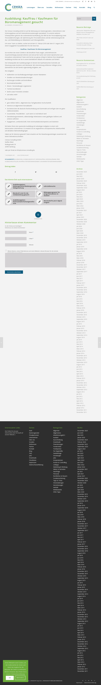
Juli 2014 (79, 340)
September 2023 (82, 188)
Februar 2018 (81, 260)
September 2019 (82, 242)
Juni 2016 (79, 299)
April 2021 (80, 215)
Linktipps (79, 134)
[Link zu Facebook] (85, 1)
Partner (31, 446)
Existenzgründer (34, 433)
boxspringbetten (80, 63)
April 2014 (80, 346)
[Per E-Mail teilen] (56, 172)
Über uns (32, 440)
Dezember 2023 (82, 185)
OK (10, 678)
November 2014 (82, 331)
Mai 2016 (79, 301)
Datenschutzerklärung (36, 465)
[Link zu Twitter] (88, 1)
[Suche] (94, 7)
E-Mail (31, 238)
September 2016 (82, 292)
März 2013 (80, 376)
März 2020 (80, 233)
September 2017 (82, 272)
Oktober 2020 (81, 224)
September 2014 (82, 335)
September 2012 (82, 389)
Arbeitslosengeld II (82, 104)
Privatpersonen (34, 435)
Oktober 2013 (81, 360)
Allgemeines (8, 25)
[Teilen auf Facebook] (15, 172)
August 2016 (81, 294)
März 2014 (80, 349)
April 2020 (80, 231)
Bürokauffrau (40, 159)
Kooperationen (81, 129)
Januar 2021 (80, 217)
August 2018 (81, 251)
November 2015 (82, 315)
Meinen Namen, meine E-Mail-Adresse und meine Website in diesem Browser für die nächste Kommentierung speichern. (33, 251)
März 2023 (80, 201)
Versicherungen (81, 154)
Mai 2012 (79, 399)
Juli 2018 (79, 253)
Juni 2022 (79, 204)
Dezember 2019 (82, 235)
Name (31, 232)
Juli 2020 (79, 226)
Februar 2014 (81, 351)
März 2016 (80, 306)
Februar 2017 (81, 283)
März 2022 (80, 206)
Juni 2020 (79, 228)
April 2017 (80, 281)
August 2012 (81, 392)
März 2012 (80, 403)
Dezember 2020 (82, 219)
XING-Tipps (80, 161)
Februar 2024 (81, 183)
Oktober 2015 (81, 317)
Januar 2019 (80, 247)
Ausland (79, 107)
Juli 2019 (79, 244)
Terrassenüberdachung (82, 76)
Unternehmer (33, 437)
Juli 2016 (79, 296)
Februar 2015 (81, 326)
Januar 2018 (80, 262)
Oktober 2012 (81, 387)
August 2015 (81, 321)
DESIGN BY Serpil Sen (36, 680)
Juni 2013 (79, 369)
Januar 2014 (80, 353)
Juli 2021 (79, 213)
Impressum (32, 462)
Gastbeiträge (81, 123)
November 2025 (82, 172)
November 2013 (82, 358)
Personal (79, 143)
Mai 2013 (79, 371)
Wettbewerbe (81, 159)
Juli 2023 (79, 192)
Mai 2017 (79, 278)
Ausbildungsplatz (29, 159)
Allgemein (80, 100)
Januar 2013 (80, 380)
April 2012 (80, 401)
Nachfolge (80, 141)
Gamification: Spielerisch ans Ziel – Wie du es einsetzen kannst (86, 70)
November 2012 (82, 385)
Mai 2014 (79, 344)
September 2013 (82, 362)
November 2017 (82, 267)
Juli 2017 (79, 274)
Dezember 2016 (82, 287)
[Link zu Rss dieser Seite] (94, 1)
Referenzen (32, 444)
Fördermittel (80, 116)
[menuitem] (31, 7)
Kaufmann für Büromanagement (51, 161)
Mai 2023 (79, 197)
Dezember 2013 (82, 355)
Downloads (80, 111)
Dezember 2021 (82, 210)
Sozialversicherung (82, 148)
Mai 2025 (79, 176)
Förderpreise (81, 118)
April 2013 (80, 374)
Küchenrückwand (81, 69)
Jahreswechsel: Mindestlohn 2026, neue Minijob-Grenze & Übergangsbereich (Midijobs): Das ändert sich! (86, 32)
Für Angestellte (18, 25)
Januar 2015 (80, 328)
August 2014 (81, 337)
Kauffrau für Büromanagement (29, 161)
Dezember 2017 (82, 265)
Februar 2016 (81, 308)
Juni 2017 (79, 276)
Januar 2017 (80, 285)
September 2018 (82, 249)
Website (31, 244)
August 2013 (81, 365)
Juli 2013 (79, 367)
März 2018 (80, 258)
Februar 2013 (81, 378)
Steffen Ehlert (24, 155)
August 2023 (81, 190)
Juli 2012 (79, 394)
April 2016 (80, 303)
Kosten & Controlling (83, 132)
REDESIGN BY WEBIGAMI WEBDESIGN (52, 680)
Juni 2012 (79, 396)
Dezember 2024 (82, 181)
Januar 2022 (80, 208)
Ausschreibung (81, 109)
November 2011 (82, 412)
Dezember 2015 (82, 312)
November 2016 (82, 290)
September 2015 (82, 319)
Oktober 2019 (81, 240)
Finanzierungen (81, 113)
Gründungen (80, 125)
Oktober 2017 (81, 269)
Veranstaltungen (82, 152)
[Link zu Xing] (82, 1)
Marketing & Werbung (84, 136)
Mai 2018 (79, 256)
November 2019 (82, 238)
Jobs (78, 127)
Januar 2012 (80, 408)
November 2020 (82, 222)
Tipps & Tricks (81, 150)
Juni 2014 (79, 342)
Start (30, 431)
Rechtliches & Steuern (84, 145)
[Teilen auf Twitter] (36, 172)
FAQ (30, 453)
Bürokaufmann (51, 159)
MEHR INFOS (20, 678)
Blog (30, 451)
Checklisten (32, 460)
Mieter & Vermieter (83, 138)
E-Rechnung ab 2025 (81, 52)
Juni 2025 (79, 174)
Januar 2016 (80, 310)
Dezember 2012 (82, 383)
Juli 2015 (79, 324)
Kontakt (31, 449)
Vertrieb (79, 157)
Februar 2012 (81, 405)
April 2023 (80, 199)
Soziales (31, 442)
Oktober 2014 (81, 333)
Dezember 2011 (82, 410)
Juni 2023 (79, 194)
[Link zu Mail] (91, 1)
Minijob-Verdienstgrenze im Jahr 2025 (86, 48)
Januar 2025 (80, 179)
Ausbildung (19, 159)
